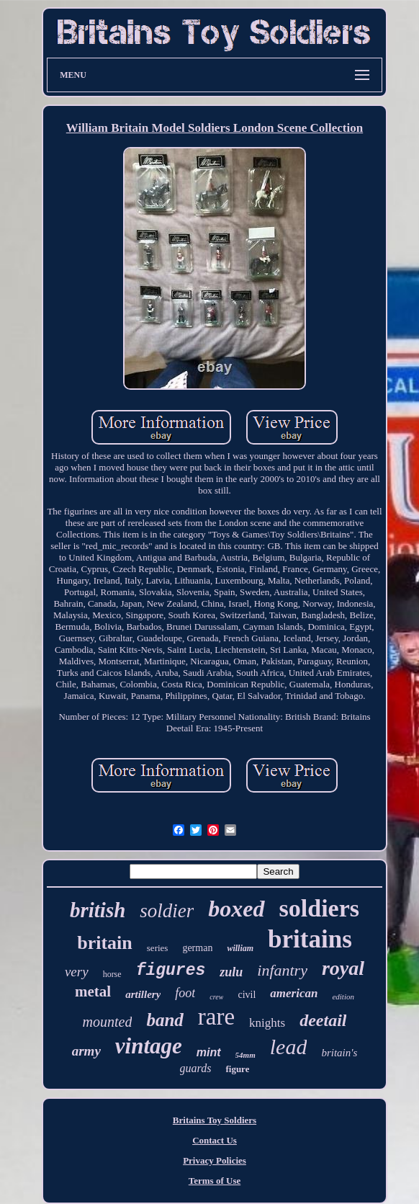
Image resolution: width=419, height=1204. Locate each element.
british (97, 910)
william (240, 948)
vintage (148, 1045)
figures (171, 970)
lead (288, 1046)
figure (237, 1068)
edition (343, 996)
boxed (236, 909)
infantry (282, 970)
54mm (245, 1055)
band (164, 1020)
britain (104, 942)
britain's (339, 1052)
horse (112, 974)
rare (216, 1017)
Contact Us (214, 1140)
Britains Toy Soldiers (214, 1120)
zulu (231, 972)
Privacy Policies (214, 1160)
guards (196, 1068)
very (77, 971)
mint (209, 1052)
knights (267, 1023)
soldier (167, 911)
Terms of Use (214, 1180)
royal (343, 968)
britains (310, 939)
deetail (322, 1020)
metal (93, 991)
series (157, 947)
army (86, 1050)
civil (247, 994)
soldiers (319, 908)
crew (216, 997)
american (293, 993)
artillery (143, 994)
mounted (107, 1022)
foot (185, 993)
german (197, 947)
